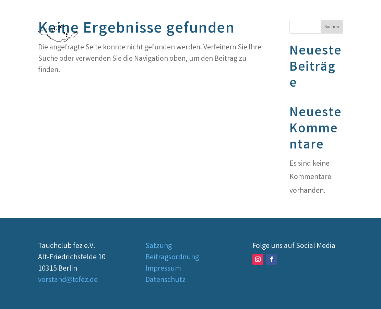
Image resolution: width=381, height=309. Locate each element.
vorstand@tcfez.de (68, 280)
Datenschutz (165, 280)
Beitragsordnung (172, 257)
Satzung (158, 246)
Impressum (163, 269)
